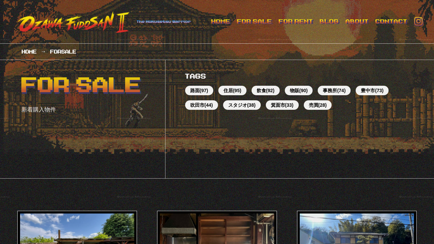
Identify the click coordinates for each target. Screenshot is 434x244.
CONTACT (391, 21)
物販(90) (299, 90)
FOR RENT (296, 21)
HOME (220, 21)
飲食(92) (266, 90)
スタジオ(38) (242, 105)
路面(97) (199, 90)
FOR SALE (254, 21)
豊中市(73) (372, 90)
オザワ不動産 (107, 21)
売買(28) (318, 105)
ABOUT (357, 21)
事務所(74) (334, 90)
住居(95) (232, 90)
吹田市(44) (201, 105)
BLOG (329, 21)
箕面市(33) (282, 105)
